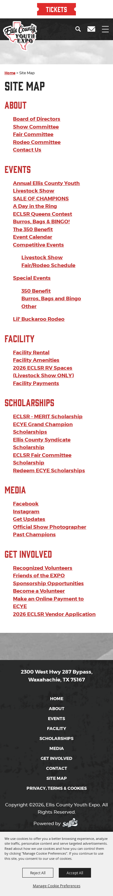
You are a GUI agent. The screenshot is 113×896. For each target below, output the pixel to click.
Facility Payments (36, 365)
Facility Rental (31, 334)
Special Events (32, 260)
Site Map (56, 760)
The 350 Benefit (33, 211)
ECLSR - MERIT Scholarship (48, 398)
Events (18, 150)
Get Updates (29, 501)
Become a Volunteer (39, 572)
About (16, 86)
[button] (79, 28)
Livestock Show (42, 239)
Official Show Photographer (49, 508)
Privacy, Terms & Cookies (57, 770)
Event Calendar (32, 218)
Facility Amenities (36, 342)
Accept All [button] (75, 872)
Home (10, 55)
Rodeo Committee (37, 124)
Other (28, 288)
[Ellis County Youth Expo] (20, 36)
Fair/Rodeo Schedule (48, 247)
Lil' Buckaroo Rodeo (38, 301)
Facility (20, 320)
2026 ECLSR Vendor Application (54, 596)
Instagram (26, 493)
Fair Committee (33, 116)
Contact (56, 750)
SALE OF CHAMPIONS (41, 180)
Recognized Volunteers (42, 550)
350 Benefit (36, 272)
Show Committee (36, 108)
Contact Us (27, 131)
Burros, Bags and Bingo (51, 280)
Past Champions (34, 516)
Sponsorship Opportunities (48, 565)
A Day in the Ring (35, 188)
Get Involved (28, 535)
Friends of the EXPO (39, 557)
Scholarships (29, 384)
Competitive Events (38, 226)
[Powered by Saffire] (72, 803)
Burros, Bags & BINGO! (41, 203)
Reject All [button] (38, 872)
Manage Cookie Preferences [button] (56, 885)
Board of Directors (36, 100)
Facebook (26, 485)
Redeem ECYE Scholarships (49, 452)
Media (15, 471)
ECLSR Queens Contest (42, 196)
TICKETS (56, 9)
